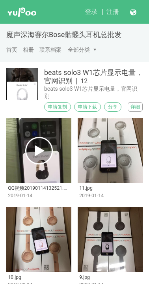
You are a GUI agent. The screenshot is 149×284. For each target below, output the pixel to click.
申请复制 (57, 107)
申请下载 (87, 107)
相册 (28, 50)
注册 (112, 11)
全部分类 (79, 50)
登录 (91, 11)
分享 (112, 107)
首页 (11, 50)
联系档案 (50, 50)
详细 (135, 107)
